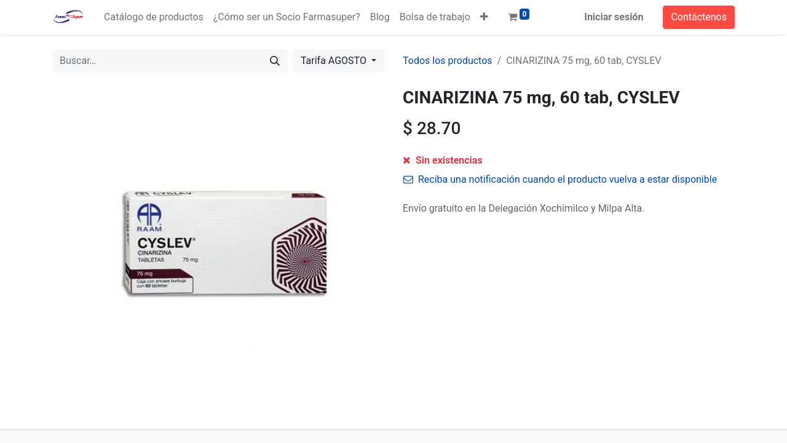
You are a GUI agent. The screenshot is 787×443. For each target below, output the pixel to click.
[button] (484, 17)
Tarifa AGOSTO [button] (335, 60)
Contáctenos (699, 17)
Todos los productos (447, 60)
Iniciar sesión (613, 17)
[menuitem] (153, 17)
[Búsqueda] (275, 61)
